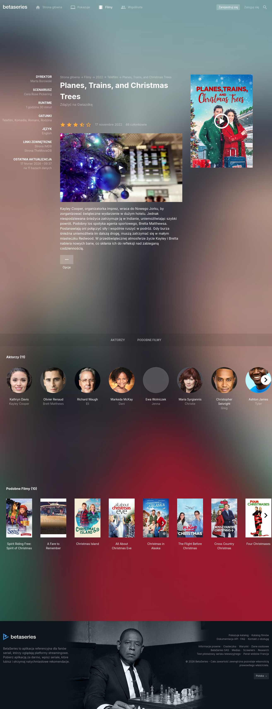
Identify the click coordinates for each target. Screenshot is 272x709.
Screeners (249, 650)
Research (263, 650)
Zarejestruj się (228, 7)
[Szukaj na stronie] (265, 7)
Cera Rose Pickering (38, 94)
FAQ (242, 639)
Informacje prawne (209, 646)
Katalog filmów (260, 635)
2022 (99, 77)
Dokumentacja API (227, 639)
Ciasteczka (229, 646)
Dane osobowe (260, 646)
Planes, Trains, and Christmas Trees (147, 77)
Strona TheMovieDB (38, 150)
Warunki (244, 646)
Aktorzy (118, 340)
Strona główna (70, 77)
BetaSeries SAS (220, 650)
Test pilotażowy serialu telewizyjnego (219, 653)
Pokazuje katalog (239, 635)
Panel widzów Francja (256, 653)
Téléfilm (112, 77)
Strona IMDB (43, 146)
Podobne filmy (149, 340)
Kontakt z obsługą (258, 639)
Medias (236, 650)
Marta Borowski (41, 81)
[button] (19, 388)
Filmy (87, 77)
